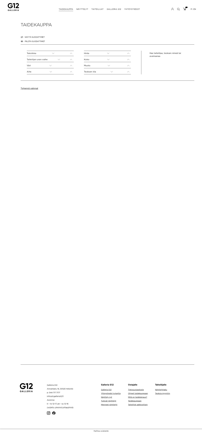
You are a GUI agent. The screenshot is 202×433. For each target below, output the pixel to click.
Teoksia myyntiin (162, 393)
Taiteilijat (97, 9)
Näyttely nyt (106, 397)
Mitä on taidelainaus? (137, 397)
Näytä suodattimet (33, 37)
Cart (184, 9)
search (178, 9)
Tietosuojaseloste (136, 390)
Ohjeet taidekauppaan (138, 393)
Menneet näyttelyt (109, 405)
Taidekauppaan (134, 401)
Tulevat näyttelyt (108, 401)
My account (172, 9)
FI (191, 9)
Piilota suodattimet (33, 41)
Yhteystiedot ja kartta (111, 393)
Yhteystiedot (132, 9)
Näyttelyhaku (161, 390)
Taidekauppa (66, 9)
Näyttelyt (82, 9)
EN (194, 9)
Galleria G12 (114, 9)
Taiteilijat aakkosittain (138, 405)
